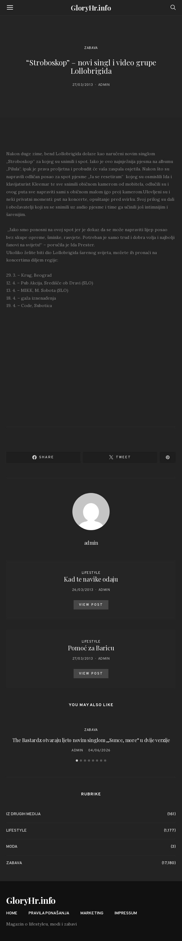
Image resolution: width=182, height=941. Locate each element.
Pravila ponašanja (49, 913)
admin (104, 85)
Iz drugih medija (23, 814)
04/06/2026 (99, 750)
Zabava (91, 48)
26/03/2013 (82, 590)
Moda (11, 846)
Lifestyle (91, 573)
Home (11, 913)
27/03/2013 (82, 85)
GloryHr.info (91, 7)
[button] (77, 761)
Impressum (126, 913)
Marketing (91, 913)
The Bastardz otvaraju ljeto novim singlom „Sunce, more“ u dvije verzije (91, 740)
